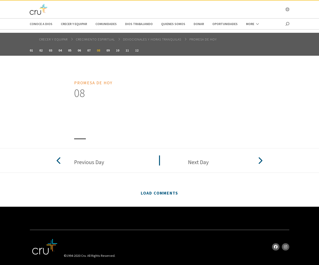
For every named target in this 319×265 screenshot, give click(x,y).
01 (31, 50)
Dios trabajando (139, 24)
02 (41, 50)
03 (50, 50)
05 (69, 50)
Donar (199, 24)
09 (108, 50)
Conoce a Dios (41, 24)
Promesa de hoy (203, 39)
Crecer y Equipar (74, 24)
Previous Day (89, 162)
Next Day (198, 162)
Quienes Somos (173, 24)
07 (89, 50)
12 (136, 50)
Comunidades (106, 24)
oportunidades (225, 24)
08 (98, 50)
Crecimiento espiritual (96, 39)
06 (79, 50)
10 (117, 50)
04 (60, 50)
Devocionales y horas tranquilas (152, 39)
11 (127, 50)
